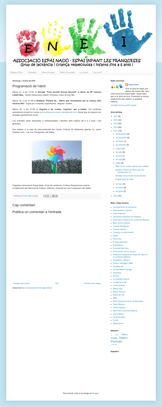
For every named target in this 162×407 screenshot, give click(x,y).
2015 (116, 120)
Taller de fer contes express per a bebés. (132, 166)
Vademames (118, 323)
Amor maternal (119, 213)
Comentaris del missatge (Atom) (38, 288)
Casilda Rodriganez (121, 226)
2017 (116, 116)
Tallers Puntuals (67, 72)
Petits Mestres (119, 304)
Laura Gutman (119, 285)
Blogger (95, 393)
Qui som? (97, 72)
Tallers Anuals (48, 72)
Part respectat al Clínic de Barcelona (128, 301)
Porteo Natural (119, 308)
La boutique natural (121, 279)
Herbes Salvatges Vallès (123, 263)
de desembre (121, 134)
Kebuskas (117, 273)
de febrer (120, 187)
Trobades (32, 72)
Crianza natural (119, 229)
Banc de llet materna (121, 223)
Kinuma (116, 276)
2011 (116, 196)
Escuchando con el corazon (124, 251)
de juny (119, 156)
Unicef (115, 320)
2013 (116, 127)
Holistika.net (118, 266)
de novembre (121, 138)
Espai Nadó (134, 85)
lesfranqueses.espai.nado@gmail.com (59, 112)
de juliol (119, 152)
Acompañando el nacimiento (124, 207)
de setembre (121, 145)
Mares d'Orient (119, 292)
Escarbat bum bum (121, 248)
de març (119, 184)
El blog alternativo (120, 242)
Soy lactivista (118, 314)
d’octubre (120, 141)
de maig (119, 159)
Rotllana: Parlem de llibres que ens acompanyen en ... (129, 171)
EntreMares (118, 245)
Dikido (115, 236)
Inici (57, 283)
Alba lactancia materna (122, 210)
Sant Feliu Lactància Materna (125, 311)
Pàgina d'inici (16, 72)
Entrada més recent (21, 283)
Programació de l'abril (124, 179)
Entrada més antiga (92, 283)
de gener (120, 191)
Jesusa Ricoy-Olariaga (122, 269)
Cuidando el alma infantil (123, 232)
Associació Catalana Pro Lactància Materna (131, 220)
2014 (116, 124)
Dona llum (117, 239)
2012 (116, 131)
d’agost (119, 149)
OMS (115, 298)
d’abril (118, 163)
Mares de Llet (118, 295)
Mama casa (118, 289)
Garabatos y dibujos (121, 260)
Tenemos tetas (119, 317)
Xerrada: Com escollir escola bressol (130, 176)
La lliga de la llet (119, 282)
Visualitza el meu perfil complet (123, 105)
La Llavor (83, 72)
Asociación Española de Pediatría (127, 217)
